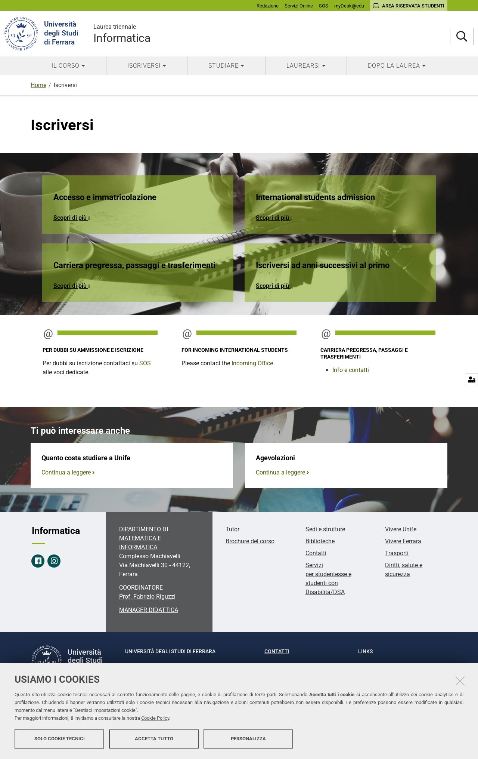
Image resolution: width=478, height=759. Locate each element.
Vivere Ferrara (403, 541)
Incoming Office (252, 363)
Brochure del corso (250, 541)
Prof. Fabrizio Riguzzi (147, 596)
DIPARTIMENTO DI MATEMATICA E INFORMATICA (143, 538)
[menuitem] (68, 65)
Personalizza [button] (248, 739)
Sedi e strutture (325, 529)
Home (38, 85)
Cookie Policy (155, 719)
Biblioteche (320, 541)
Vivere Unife (400, 529)
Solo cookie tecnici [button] (59, 739)
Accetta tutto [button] (154, 739)
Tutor (232, 529)
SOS (145, 363)
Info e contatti (350, 370)
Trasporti (397, 553)
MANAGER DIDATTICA (148, 610)
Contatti (315, 553)
